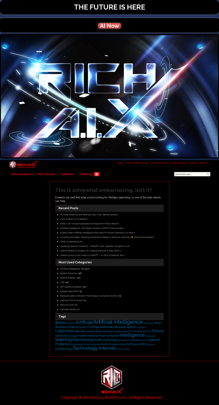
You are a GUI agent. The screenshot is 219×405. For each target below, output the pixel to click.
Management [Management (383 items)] (123, 340)
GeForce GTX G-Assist (71, 300)
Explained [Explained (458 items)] (140, 331)
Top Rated (67, 174)
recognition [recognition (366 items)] (95, 344)
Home (120, 163)
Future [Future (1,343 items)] (158, 330)
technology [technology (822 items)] (63, 348)
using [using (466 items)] (126, 349)
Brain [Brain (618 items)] (158, 323)
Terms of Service (160, 163)
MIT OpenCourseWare (70, 287)
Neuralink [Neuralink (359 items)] (142, 340)
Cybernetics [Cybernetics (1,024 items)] (64, 331)
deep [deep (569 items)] (98, 331)
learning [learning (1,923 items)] (63, 339)
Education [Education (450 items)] (107, 331)
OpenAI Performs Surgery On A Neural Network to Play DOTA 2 (90, 250)
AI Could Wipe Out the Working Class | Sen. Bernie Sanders (89, 214)
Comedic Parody (68, 309)
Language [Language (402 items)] (150, 336)
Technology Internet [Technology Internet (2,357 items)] (94, 348)
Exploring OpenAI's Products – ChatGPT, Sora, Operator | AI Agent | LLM (94, 246)
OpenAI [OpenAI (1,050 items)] (154, 340)
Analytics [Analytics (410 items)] (70, 323)
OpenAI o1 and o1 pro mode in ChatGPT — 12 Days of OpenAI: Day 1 (92, 255)
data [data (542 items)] (77, 331)
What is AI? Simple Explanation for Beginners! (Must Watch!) (89, 223)
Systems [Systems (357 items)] (151, 344)
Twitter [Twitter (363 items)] (119, 349)
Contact (192, 163)
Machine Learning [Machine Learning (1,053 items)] (102, 340)
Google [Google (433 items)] (73, 335)
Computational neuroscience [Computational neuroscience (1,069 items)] (112, 327)
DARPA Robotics (68, 277)
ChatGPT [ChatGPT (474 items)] (83, 327)
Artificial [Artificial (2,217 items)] (84, 322)
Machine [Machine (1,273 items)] (79, 339)
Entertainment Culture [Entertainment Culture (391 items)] (124, 331)
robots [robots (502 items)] (122, 344)
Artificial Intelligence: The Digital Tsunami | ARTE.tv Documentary (92, 228)
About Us (204, 163)
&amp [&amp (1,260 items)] (60, 322)
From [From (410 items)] (148, 331)
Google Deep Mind (69, 291)
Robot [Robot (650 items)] (105, 344)
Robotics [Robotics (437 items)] (114, 344)
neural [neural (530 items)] (134, 340)
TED (62, 282)
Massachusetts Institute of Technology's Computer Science (89, 296)
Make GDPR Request (137, 163)
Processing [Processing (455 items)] (76, 344)
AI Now (109, 26)
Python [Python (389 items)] (86, 344)
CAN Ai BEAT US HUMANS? (74, 219)
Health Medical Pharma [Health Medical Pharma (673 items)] (93, 335)
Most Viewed (46, 174)
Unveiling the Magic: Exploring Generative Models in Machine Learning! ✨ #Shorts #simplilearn (107, 237)
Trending (85, 174)
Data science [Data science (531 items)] (87, 331)
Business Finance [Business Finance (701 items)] (66, 327)
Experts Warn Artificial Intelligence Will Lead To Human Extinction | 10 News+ (97, 232)
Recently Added (22, 174)
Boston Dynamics (68, 273)
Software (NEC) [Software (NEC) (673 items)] (137, 344)
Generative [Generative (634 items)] (62, 335)
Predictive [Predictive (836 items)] (62, 344)
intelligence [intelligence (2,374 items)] (132, 335)
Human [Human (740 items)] (114, 335)
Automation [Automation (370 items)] (148, 323)
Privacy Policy (178, 163)
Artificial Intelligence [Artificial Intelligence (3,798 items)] (118, 322)
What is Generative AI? (71, 241)
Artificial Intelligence (70, 268)
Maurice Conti (67, 305)
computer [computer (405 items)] (141, 327)
